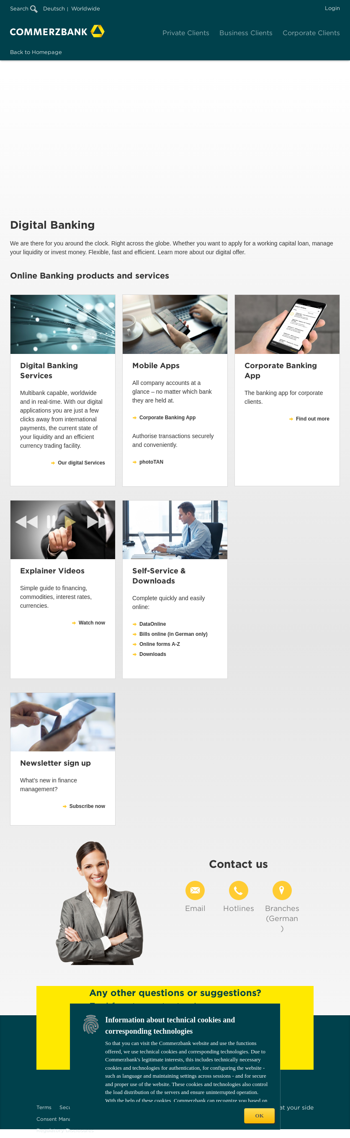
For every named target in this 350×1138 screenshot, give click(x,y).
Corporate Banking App (167, 418)
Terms (43, 1107)
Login (332, 8)
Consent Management (63, 1119)
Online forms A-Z (159, 644)
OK (259, 1115)
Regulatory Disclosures (65, 1130)
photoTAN (151, 462)
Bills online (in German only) (173, 634)
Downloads (152, 654)
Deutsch (54, 8)
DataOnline (152, 624)
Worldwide (85, 8)
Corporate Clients (311, 33)
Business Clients (246, 33)
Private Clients (185, 33)
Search (24, 8)
